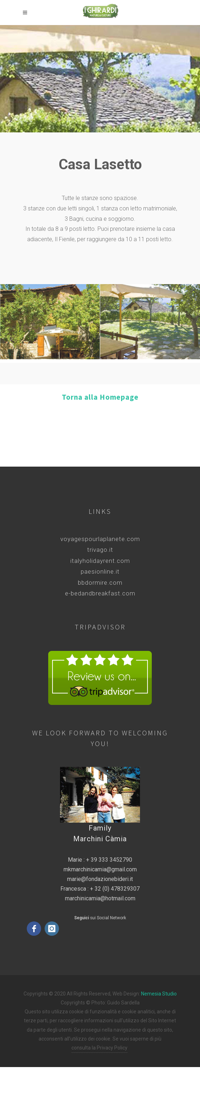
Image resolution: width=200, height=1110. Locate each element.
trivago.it (100, 549)
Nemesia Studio (159, 994)
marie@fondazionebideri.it (100, 879)
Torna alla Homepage (100, 397)
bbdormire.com (100, 582)
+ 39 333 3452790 (109, 859)
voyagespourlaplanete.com (100, 538)
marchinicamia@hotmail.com (100, 898)
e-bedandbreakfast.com (100, 593)
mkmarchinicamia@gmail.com (100, 869)
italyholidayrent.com (100, 560)
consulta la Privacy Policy (99, 1048)
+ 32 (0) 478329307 (115, 888)
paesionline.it (100, 571)
